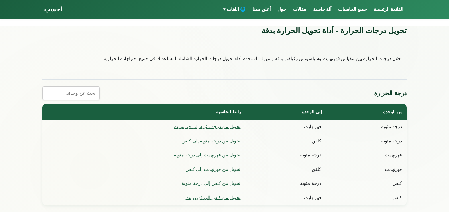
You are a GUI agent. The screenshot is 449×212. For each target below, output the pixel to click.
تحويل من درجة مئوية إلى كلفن (211, 140)
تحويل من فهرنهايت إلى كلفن (213, 169)
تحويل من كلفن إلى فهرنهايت (213, 197)
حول (281, 9)
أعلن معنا (261, 9)
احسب (53, 9)
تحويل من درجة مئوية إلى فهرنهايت (207, 126)
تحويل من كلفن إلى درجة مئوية (211, 183)
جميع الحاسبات (352, 9)
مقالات (299, 9)
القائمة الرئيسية (388, 9)
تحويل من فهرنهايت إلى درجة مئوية (207, 154)
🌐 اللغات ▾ (234, 9)
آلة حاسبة (322, 9)
